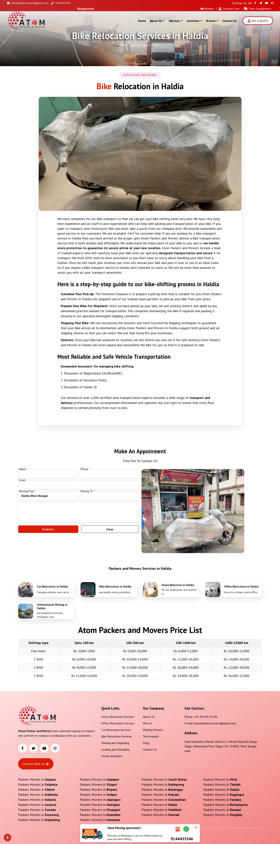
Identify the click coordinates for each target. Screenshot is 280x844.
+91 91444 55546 (205, 717)
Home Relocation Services (117, 717)
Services (176, 21)
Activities (194, 21)
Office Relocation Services (117, 723)
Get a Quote (258, 20)
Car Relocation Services (116, 730)
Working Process (153, 730)
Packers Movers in (37, 779)
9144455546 (60, 3)
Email (22, 480)
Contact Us (229, 21)
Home (142, 21)
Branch (212, 21)
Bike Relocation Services (116, 736)
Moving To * (88, 491)
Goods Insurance (111, 756)
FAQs (146, 743)
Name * (23, 469)
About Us (157, 21)
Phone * (85, 469)
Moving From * (27, 491)
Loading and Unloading (115, 749)
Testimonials (151, 736)
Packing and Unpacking (115, 743)
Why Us (147, 723)
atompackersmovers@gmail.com (27, 3)
